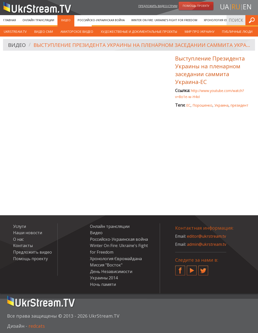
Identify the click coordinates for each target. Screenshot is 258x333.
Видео (66, 20)
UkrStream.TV (15, 31)
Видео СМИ (43, 31)
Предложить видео (32, 252)
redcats (36, 326)
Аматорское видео (76, 31)
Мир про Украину (199, 31)
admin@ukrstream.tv (206, 244)
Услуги (19, 226)
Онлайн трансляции (38, 20)
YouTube (192, 268)
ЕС (188, 105)
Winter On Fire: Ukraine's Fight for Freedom (164, 20)
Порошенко (202, 105)
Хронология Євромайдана (224, 20)
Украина (221, 105)
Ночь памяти (103, 284)
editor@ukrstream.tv (206, 236)
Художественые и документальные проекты (139, 31)
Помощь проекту (30, 258)
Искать (252, 20)
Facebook (180, 268)
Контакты (23, 245)
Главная (9, 20)
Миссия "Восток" (106, 265)
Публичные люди (237, 31)
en (247, 6)
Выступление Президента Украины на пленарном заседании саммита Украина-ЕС (142, 45)
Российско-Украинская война (101, 20)
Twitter (203, 268)
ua (224, 6)
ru (235, 6)
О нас (18, 239)
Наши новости (27, 232)
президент (239, 105)
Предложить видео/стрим (157, 6)
